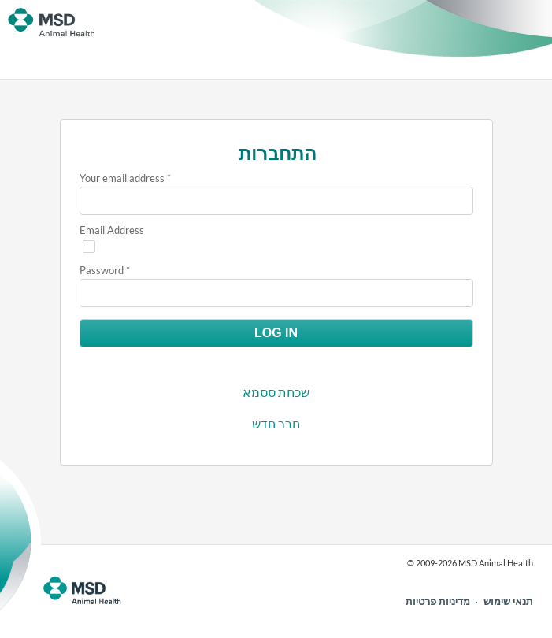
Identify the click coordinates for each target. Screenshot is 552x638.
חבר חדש (276, 423)
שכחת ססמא (276, 391)
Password (102, 270)
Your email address (122, 178)
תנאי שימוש (508, 601)
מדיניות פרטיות (438, 601)
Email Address (112, 230)
